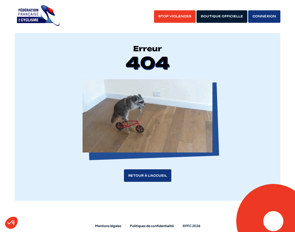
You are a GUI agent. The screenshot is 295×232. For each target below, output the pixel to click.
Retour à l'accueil (147, 175)
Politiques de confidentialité (152, 226)
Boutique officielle (222, 16)
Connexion (264, 16)
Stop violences (174, 16)
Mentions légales (108, 226)
